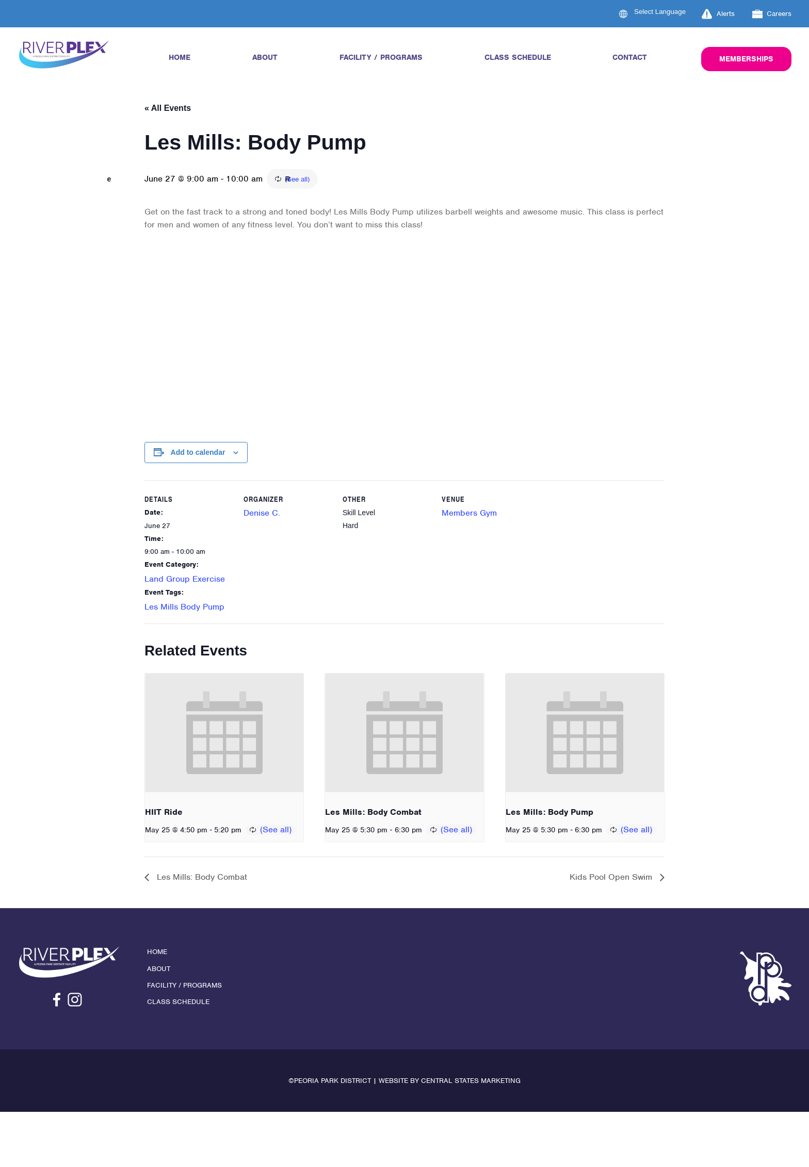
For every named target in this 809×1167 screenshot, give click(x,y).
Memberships (746, 58)
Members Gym (469, 514)
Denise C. (262, 514)
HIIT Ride (164, 813)
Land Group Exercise (184, 579)
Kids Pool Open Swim (612, 879)
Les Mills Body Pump (184, 608)
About (265, 57)
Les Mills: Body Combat (373, 813)
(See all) (355, 180)
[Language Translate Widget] (666, 11)
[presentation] (224, 734)
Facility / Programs (381, 57)
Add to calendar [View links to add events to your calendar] (198, 453)
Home (179, 57)
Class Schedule (517, 57)
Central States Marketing (471, 1082)
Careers (772, 14)
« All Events (167, 108)
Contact (629, 57)
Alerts (718, 14)
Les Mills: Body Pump (549, 813)
